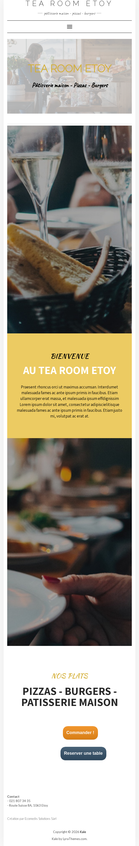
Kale (83, 832)
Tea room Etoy (69, 68)
